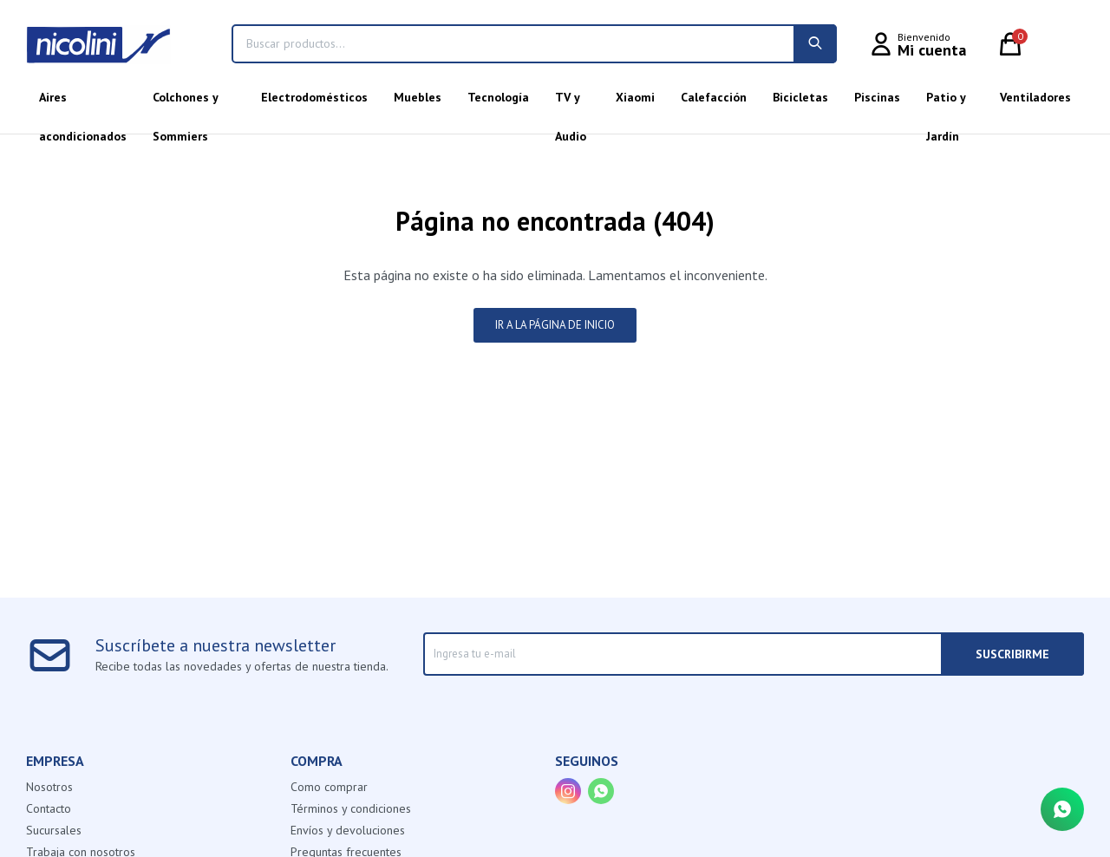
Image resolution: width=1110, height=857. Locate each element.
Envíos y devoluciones (348, 830)
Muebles (417, 97)
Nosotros (49, 787)
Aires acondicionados (83, 103)
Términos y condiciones (351, 808)
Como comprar (329, 787)
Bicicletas (800, 97)
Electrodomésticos (314, 97)
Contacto (48, 808)
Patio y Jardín (945, 103)
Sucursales (54, 830)
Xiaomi (635, 97)
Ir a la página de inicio (555, 324)
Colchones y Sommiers (185, 103)
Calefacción (714, 97)
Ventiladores (1035, 97)
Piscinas (877, 97)
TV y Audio (570, 103)
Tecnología (498, 97)
